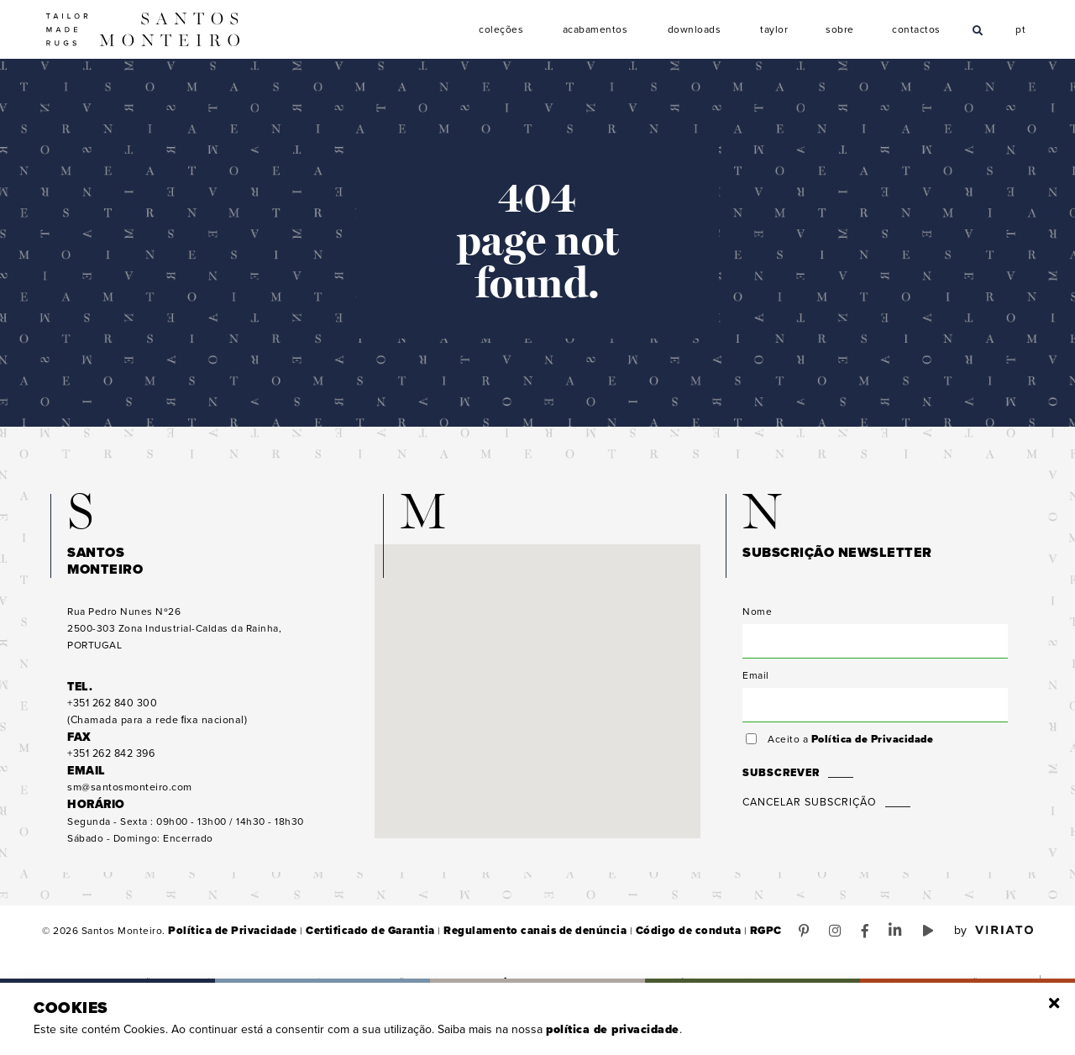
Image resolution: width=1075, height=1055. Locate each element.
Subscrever (779, 783)
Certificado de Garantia (354, 941)
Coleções (501, 30)
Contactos (916, 30)
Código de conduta (649, 941)
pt (1021, 27)
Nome (757, 621)
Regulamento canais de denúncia (507, 941)
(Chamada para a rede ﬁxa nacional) (153, 722)
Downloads (694, 30)
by (993, 940)
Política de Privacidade (870, 749)
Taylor (774, 30)
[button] (537, 685)
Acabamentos (595, 30)
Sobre (840, 30)
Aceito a (848, 749)
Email (755, 685)
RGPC (720, 941)
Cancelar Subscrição (807, 812)
